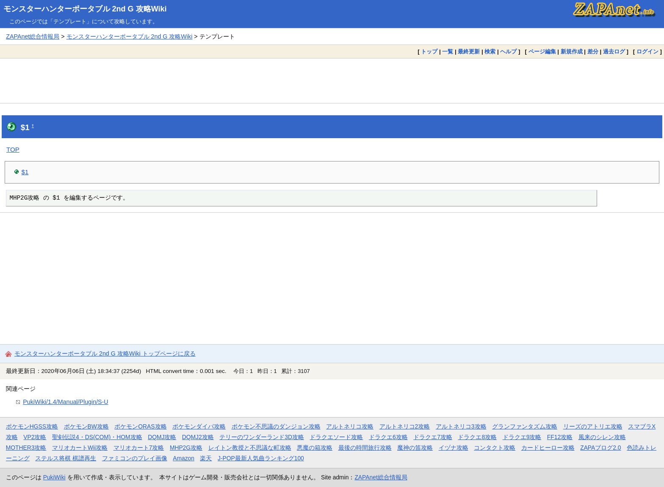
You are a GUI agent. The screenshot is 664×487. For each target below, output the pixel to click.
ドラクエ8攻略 (477, 437)
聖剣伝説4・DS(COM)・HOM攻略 (97, 437)
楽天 (206, 458)
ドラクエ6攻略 (388, 437)
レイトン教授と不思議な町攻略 (249, 447)
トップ (429, 51)
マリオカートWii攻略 (80, 447)
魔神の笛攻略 (415, 447)
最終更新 (469, 51)
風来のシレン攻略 (602, 437)
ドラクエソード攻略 (336, 437)
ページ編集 (542, 51)
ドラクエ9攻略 (522, 437)
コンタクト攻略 (494, 447)
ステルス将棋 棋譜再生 (65, 458)
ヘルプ (508, 51)
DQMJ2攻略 (198, 437)
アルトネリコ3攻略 (461, 426)
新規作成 (572, 51)
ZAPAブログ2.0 (600, 447)
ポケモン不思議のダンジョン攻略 (276, 426)
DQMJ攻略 (162, 437)
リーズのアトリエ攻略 (592, 426)
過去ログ (614, 51)
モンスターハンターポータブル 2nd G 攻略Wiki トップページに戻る (105, 353)
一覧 (447, 51)
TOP (12, 149)
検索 (489, 51)
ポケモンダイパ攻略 (199, 426)
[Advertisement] (332, 80)
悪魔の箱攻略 (314, 447)
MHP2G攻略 (186, 447)
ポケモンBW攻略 (86, 426)
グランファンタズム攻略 (524, 426)
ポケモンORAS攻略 (140, 426)
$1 (25, 171)
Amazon (183, 458)
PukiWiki (54, 477)
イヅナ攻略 (453, 447)
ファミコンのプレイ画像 (134, 458)
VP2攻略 (34, 437)
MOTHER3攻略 (26, 447)
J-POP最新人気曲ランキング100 (261, 458)
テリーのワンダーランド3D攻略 (261, 437)
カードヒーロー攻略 (548, 447)
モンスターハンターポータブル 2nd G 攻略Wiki (85, 9)
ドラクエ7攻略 (432, 437)
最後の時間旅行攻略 (365, 447)
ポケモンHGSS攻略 (32, 426)
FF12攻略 (560, 437)
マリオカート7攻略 (138, 447)
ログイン (647, 51)
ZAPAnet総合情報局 (32, 36)
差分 (592, 51)
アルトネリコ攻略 (350, 426)
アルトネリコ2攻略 (404, 426)
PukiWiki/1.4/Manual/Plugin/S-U (65, 401)
